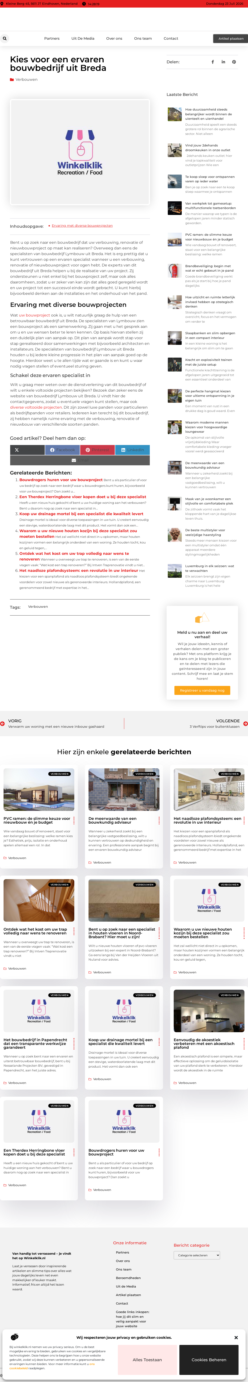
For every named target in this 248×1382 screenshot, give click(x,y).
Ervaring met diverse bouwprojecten (82, 225)
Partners (52, 38)
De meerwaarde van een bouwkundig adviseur (113, 820)
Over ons (114, 38)
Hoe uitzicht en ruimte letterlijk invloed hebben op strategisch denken (210, 301)
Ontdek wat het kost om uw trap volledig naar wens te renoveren (35, 931)
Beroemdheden (128, 1278)
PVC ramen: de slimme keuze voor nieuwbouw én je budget (37, 820)
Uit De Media (82, 38)
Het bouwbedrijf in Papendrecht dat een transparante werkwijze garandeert (35, 1044)
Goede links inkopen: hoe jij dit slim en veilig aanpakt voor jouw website (132, 1319)
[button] (236, 1337)
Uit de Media (126, 1286)
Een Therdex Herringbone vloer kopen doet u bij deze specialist (82, 497)
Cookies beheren (209, 1360)
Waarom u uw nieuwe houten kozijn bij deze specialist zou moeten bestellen (203, 933)
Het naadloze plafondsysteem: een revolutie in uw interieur (78, 570)
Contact (171, 38)
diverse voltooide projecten (36, 407)
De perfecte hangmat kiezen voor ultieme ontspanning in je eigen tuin (209, 395)
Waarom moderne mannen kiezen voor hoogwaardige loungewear (207, 426)
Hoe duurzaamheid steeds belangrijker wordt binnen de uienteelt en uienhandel (208, 113)
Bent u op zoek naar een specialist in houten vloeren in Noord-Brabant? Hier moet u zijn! (122, 933)
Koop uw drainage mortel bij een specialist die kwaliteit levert (81, 514)
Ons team (143, 38)
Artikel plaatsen (128, 1295)
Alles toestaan (147, 1360)
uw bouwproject (34, 315)
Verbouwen (27, 79)
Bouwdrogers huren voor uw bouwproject (61, 480)
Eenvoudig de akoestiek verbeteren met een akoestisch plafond (204, 1044)
